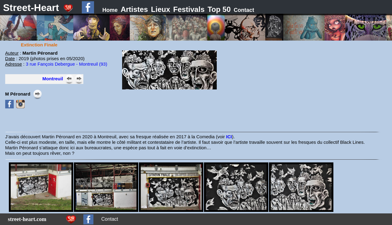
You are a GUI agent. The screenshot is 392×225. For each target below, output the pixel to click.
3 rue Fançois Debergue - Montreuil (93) (66, 64)
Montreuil (52, 78)
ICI (229, 136)
